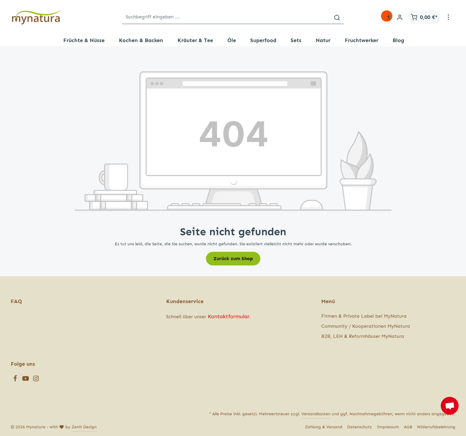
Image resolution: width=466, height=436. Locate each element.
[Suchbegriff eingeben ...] (226, 17)
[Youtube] (26, 380)
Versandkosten (315, 413)
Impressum (388, 426)
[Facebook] (16, 380)
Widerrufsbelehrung (436, 426)
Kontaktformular (229, 316)
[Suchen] (337, 17)
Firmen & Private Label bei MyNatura (364, 316)
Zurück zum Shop (233, 258)
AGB (408, 426)
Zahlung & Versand (323, 426)
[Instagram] (36, 380)
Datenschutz (359, 426)
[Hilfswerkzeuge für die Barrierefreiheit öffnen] (388, 17)
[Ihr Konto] (400, 17)
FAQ (16, 301)
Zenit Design (84, 426)
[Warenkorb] (424, 17)
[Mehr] (448, 17)
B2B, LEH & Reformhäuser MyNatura (362, 336)
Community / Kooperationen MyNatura (365, 326)
